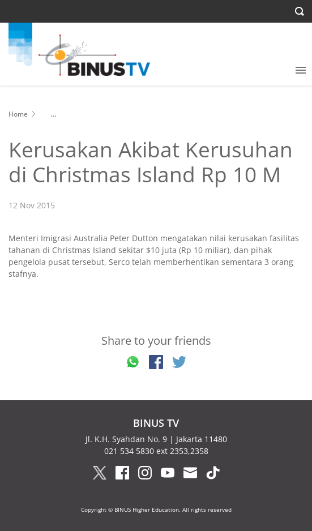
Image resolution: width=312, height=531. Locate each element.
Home (18, 114)
